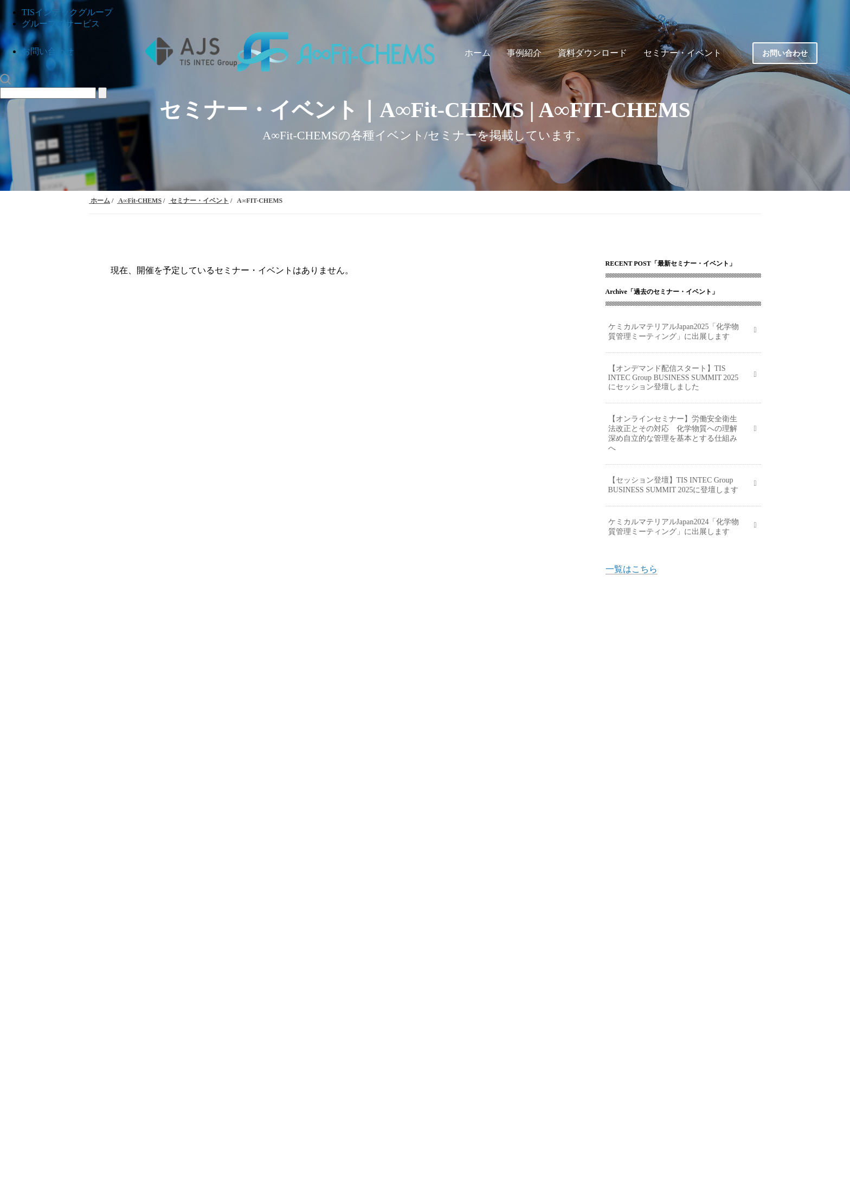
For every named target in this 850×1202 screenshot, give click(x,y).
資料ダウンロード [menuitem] (592, 52)
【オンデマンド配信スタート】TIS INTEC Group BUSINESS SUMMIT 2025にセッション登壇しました (673, 377)
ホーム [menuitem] (478, 52)
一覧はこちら (632, 569)
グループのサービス (61, 23)
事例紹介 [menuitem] (524, 52)
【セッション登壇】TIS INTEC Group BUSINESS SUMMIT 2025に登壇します (673, 485)
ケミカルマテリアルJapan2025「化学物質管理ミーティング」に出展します (673, 331)
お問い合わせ (48, 51)
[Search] (48, 93)
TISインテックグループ (67, 12)
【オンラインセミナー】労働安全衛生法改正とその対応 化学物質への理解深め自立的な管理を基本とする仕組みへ (672, 433)
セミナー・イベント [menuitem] (682, 52)
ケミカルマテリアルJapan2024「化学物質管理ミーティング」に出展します (673, 527)
